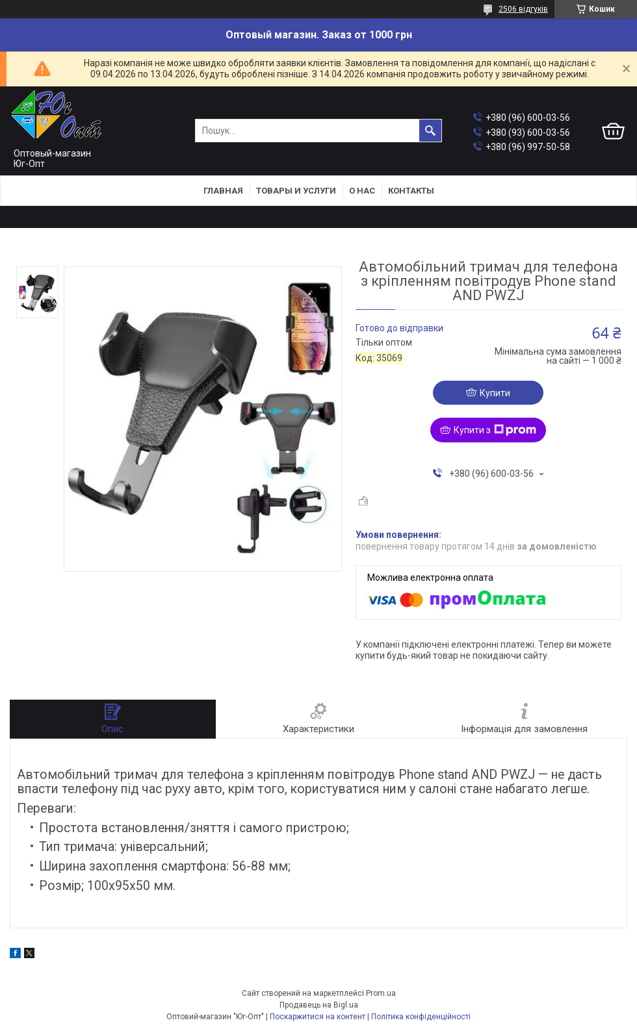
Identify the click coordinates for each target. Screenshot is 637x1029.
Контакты (411, 191)
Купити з (495, 430)
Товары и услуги (296, 191)
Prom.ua (381, 993)
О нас (362, 191)
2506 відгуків (523, 9)
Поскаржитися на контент (317, 1016)
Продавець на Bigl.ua (319, 1005)
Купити (495, 393)
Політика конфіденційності (421, 1016)
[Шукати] (430, 131)
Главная (223, 191)
